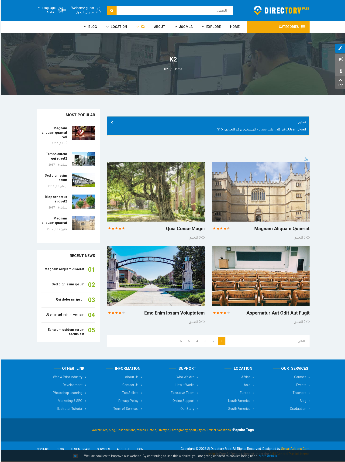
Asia (246, 385)
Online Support (183, 401)
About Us (131, 377)
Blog (302, 401)
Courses (299, 377)
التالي (300, 341)
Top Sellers (129, 393)
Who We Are (185, 377)
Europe (244, 393)
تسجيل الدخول (84, 12)
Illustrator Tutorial (69, 409)
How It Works (184, 385)
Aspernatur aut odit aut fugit (277, 313)
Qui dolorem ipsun (69, 299)
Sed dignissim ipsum (67, 284)
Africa (245, 377)
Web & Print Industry (67, 377)
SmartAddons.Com (294, 449)
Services (102, 449)
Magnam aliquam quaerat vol (53, 132)
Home (177, 69)
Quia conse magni (184, 228)
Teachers (299, 393)
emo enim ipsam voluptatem (174, 313)
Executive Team (182, 393)
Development (72, 385)
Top (340, 82)
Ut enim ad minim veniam (64, 314)
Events (301, 385)
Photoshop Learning (67, 393)
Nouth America (239, 401)
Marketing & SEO (69, 401)
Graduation (297, 409)
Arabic (45, 10)
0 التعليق (194, 237)
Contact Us (130, 385)
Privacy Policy (128, 401)
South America (239, 409)
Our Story (187, 409)
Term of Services (125, 409)
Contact (42, 449)
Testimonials (79, 449)
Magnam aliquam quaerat (281, 228)
